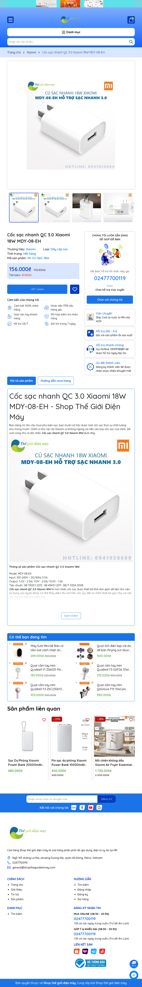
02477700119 (110, 278)
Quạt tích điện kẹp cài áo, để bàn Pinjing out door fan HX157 (114, 648)
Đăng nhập (84, 889)
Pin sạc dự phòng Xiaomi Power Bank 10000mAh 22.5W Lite (69, 763)
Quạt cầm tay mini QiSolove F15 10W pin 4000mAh (111, 687)
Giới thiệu (16, 889)
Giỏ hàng (83, 899)
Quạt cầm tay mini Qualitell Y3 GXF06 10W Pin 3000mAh (113, 668)
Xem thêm (71, 616)
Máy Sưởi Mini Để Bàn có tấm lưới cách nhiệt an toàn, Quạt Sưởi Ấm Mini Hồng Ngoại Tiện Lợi (47, 648)
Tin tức (15, 894)
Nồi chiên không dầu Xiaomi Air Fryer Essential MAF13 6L (113, 763)
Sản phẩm (17, 899)
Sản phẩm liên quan (33, 708)
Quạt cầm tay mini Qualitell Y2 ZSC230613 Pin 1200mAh (46, 687)
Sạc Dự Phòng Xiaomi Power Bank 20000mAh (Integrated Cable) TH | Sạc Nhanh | (25, 763)
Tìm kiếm (83, 884)
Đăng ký (82, 894)
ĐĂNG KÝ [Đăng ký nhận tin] (106, 799)
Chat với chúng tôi (110, 299)
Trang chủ (17, 884)
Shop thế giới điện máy (111, 983)
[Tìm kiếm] (131, 42)
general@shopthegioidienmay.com (33, 867)
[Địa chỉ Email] (71, 799)
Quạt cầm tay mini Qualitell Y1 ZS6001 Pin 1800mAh (46, 668)
